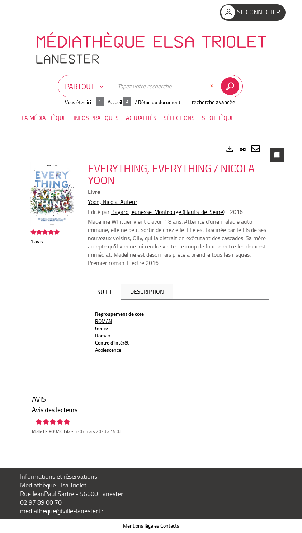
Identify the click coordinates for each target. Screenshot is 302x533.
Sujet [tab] (104, 292)
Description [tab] (147, 291)
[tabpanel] (151, 294)
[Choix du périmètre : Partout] (85, 86)
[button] (44, 118)
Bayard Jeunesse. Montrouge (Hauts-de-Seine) (168, 212)
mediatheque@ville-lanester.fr (61, 510)
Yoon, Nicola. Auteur (112, 202)
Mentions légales (141, 525)
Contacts (169, 525)
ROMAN (103, 321)
